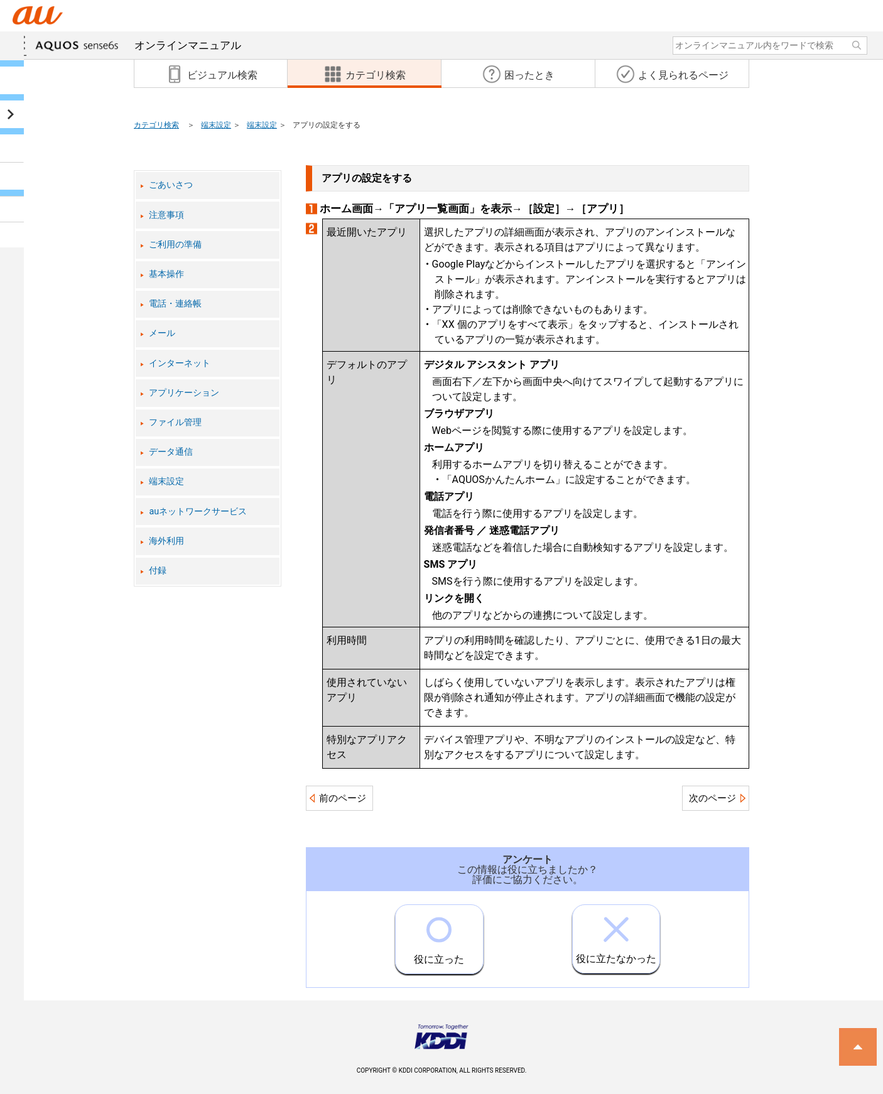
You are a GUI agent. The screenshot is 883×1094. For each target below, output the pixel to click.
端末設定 (216, 125)
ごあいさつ (171, 185)
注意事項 (166, 215)
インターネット (179, 363)
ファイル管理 (175, 422)
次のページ (712, 798)
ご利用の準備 (175, 244)
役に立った (439, 935)
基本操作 (166, 274)
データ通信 (171, 452)
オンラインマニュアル (138, 45)
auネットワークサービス (198, 511)
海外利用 (166, 541)
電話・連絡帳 (175, 303)
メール (162, 333)
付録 (157, 570)
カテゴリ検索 (156, 125)
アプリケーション (184, 392)
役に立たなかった (616, 935)
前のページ (342, 798)
